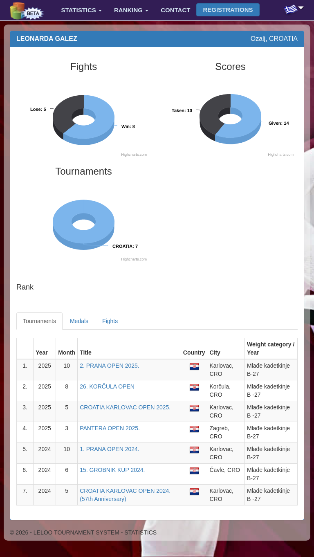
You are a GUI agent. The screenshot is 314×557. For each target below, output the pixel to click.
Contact (175, 10)
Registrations (228, 9)
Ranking (131, 10)
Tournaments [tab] (39, 321)
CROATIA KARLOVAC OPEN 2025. (125, 407)
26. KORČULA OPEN (107, 386)
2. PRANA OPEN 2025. (109, 365)
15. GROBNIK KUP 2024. (112, 470)
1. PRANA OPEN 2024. (109, 449)
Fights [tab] (110, 321)
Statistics (81, 10)
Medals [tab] (79, 321)
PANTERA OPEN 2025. (110, 428)
